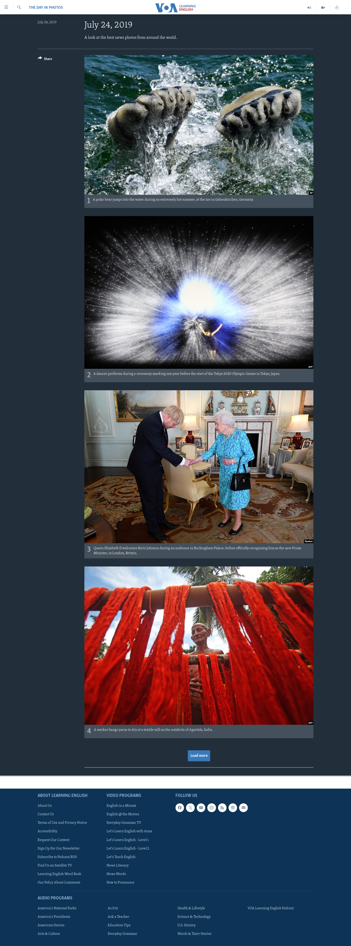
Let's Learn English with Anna (129, 831)
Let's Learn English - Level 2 (128, 848)
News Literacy (118, 865)
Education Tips (119, 925)
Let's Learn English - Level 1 (128, 840)
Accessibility (47, 831)
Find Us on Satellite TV (55, 865)
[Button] (45, 59)
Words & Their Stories (195, 934)
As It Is (113, 908)
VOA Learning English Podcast (271, 908)
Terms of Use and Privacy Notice (62, 823)
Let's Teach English (121, 857)
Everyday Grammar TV (124, 823)
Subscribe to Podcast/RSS (57, 857)
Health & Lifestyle (191, 908)
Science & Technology (194, 917)
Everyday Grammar (122, 934)
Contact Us (46, 814)
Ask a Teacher (118, 917)
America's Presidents (54, 917)
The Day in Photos (46, 8)
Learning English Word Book (59, 874)
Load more (199, 756)
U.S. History (187, 925)
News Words (116, 874)
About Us (45, 806)
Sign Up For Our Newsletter (59, 848)
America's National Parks (57, 908)
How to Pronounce (120, 882)
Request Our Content (53, 840)
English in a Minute (121, 806)
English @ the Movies (123, 814)
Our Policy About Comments (59, 882)
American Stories (51, 925)
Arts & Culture (49, 934)
